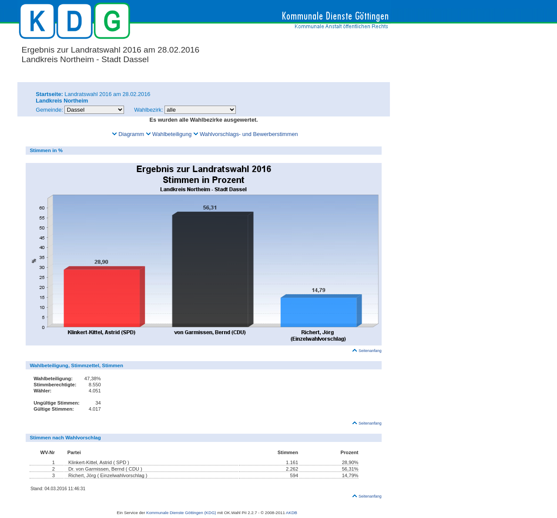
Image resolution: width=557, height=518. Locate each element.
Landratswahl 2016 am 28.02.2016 (93, 94)
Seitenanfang (367, 351)
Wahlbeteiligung (169, 134)
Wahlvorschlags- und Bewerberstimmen (245, 134)
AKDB (291, 512)
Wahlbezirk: (148, 109)
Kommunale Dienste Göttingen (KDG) (181, 512)
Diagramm (128, 134)
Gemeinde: (50, 109)
